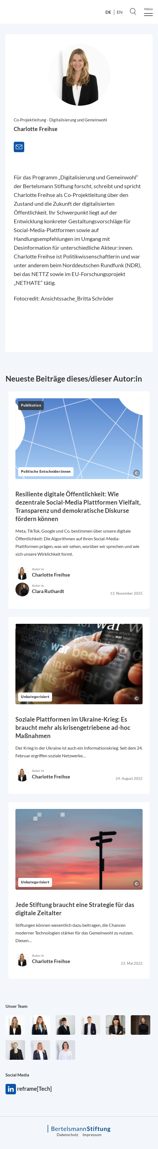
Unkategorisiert (35, 697)
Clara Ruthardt (48, 591)
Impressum (92, 1135)
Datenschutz (67, 1135)
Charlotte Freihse (51, 575)
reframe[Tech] (11, 1089)
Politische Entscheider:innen (46, 472)
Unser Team (17, 1006)
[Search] (132, 11)
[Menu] (148, 11)
